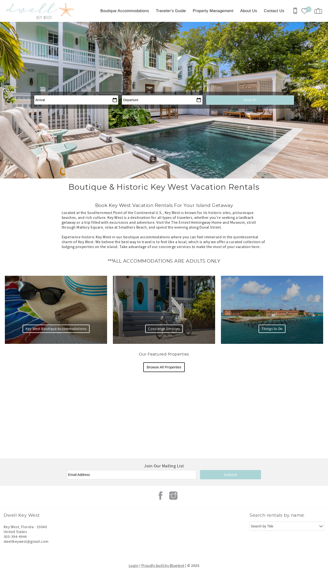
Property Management (213, 11)
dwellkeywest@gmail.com (26, 541)
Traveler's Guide (171, 11)
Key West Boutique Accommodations (56, 329)
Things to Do (272, 329)
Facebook (160, 495)
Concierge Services (164, 329)
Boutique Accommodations (124, 11)
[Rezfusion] (45, 552)
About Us (248, 11)
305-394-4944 (15, 536)
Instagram (173, 495)
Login (133, 565)
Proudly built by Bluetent (163, 565)
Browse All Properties (164, 367)
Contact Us (274, 11)
